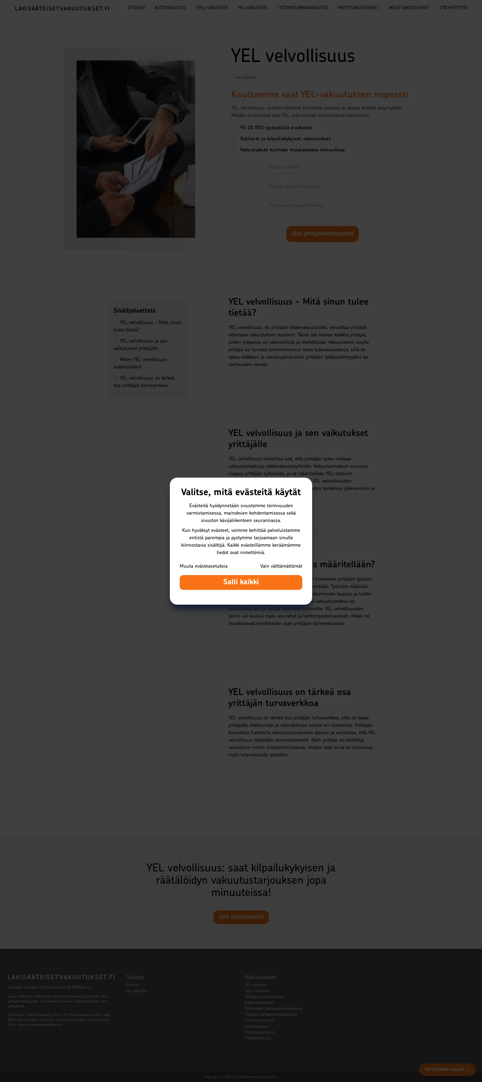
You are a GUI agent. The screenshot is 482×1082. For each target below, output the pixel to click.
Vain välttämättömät (281, 566)
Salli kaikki (241, 582)
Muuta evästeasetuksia (204, 566)
